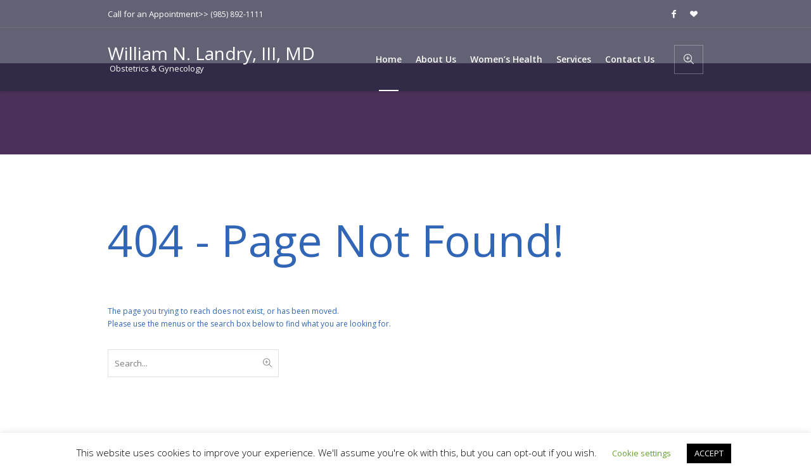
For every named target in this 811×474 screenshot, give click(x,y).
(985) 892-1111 (237, 14)
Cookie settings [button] (641, 453)
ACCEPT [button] (709, 453)
